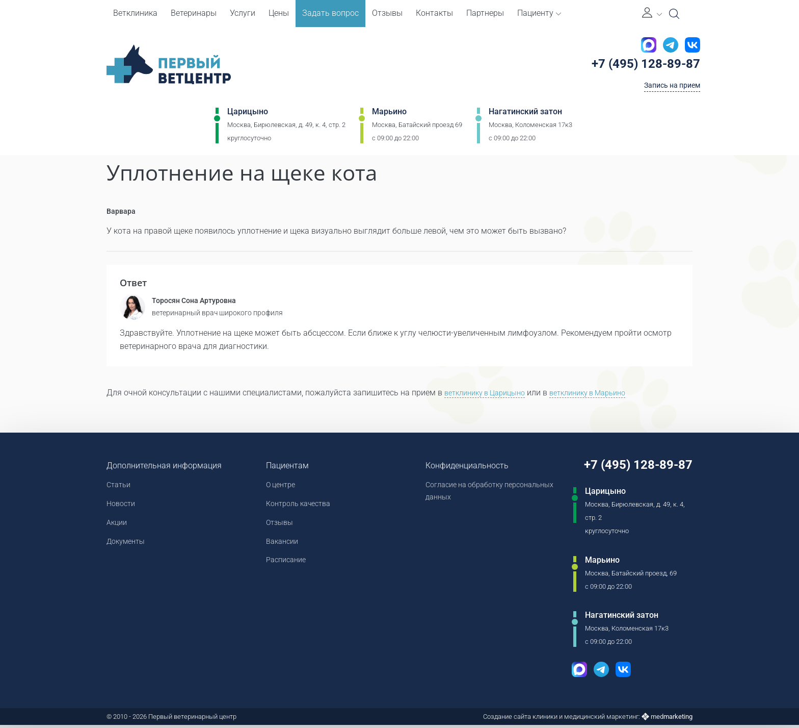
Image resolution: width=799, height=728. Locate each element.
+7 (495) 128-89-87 (641, 65)
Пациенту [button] (539, 13)
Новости (122, 508)
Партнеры (485, 13)
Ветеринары (194, 13)
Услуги (242, 13)
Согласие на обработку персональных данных (463, 494)
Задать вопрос (330, 13)
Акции (117, 528)
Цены (279, 13)
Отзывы (387, 13)
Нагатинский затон (525, 115)
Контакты (434, 13)
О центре (280, 488)
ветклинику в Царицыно (490, 395)
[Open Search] (674, 14)
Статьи (120, 488)
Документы (128, 548)
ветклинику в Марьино (603, 395)
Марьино (389, 115)
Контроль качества (299, 508)
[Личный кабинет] (652, 13)
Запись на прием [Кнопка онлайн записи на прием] (667, 88)
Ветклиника (135, 13)
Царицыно (247, 115)
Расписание (285, 567)
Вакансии (281, 548)
